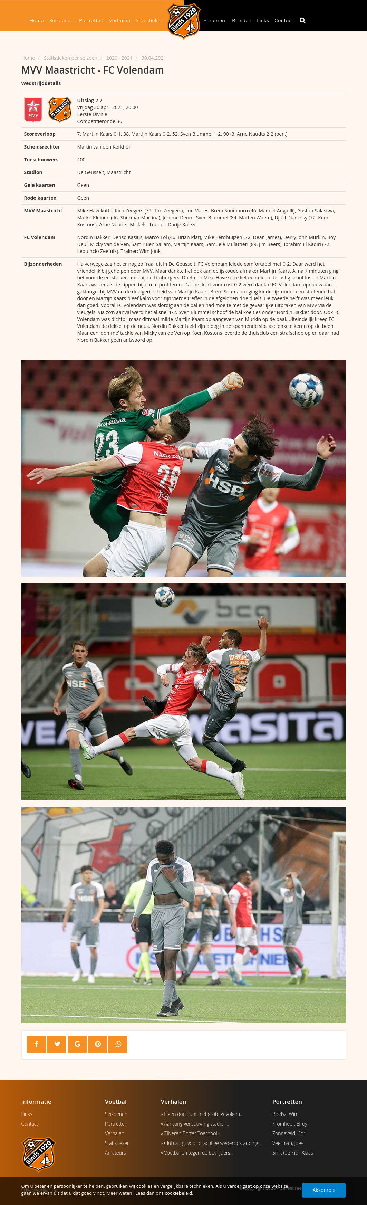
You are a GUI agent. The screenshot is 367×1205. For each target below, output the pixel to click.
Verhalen (119, 20)
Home (37, 20)
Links (263, 20)
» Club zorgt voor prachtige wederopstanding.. (210, 1143)
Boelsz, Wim (285, 1114)
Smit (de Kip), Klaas (292, 1152)
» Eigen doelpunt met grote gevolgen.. (201, 1114)
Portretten (91, 20)
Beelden (241, 20)
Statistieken (149, 20)
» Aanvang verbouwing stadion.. (195, 1123)
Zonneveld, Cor (288, 1133)
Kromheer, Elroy (289, 1123)
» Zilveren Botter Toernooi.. (190, 1133)
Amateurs (215, 20)
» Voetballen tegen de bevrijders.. (197, 1152)
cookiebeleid (178, 1193)
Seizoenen (61, 20)
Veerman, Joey (287, 1143)
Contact (283, 20)
